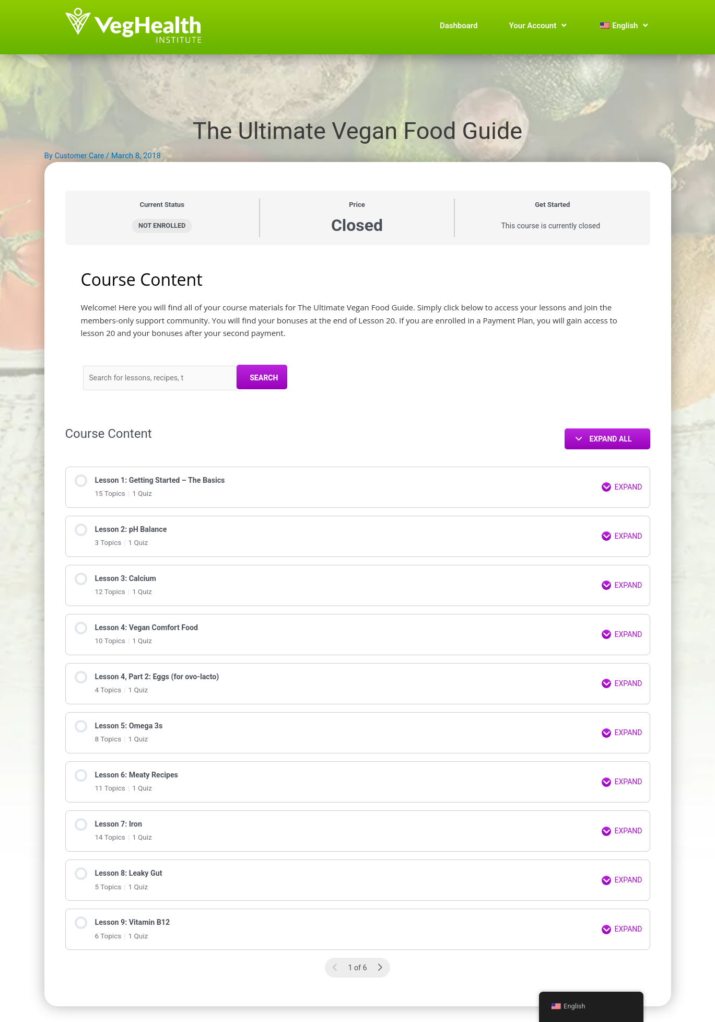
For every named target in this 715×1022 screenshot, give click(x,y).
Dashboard (459, 25)
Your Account (538, 25)
